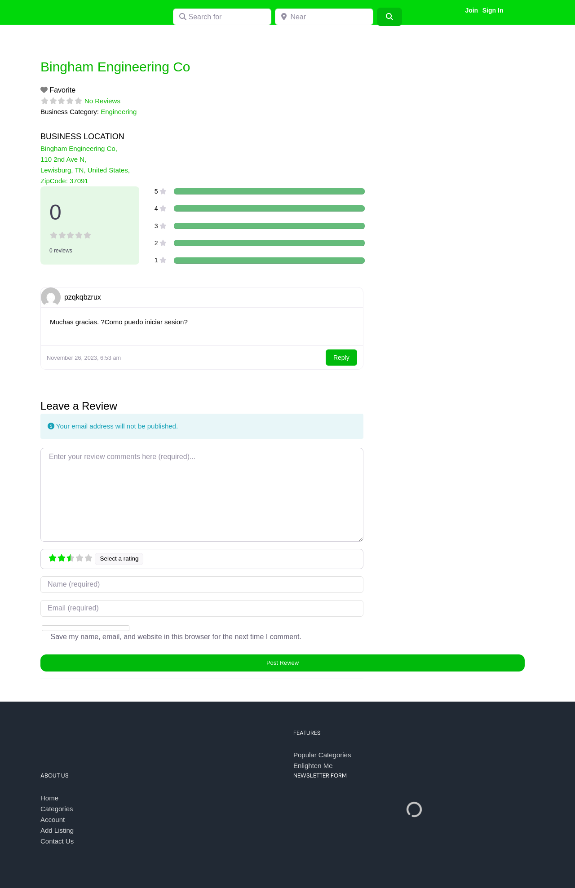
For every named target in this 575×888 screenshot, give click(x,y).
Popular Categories (322, 755)
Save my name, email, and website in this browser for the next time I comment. (175, 637)
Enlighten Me (313, 765)
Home (49, 798)
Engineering (119, 111)
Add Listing (57, 830)
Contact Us (57, 841)
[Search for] (222, 17)
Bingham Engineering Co (115, 66)
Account (52, 819)
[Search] (389, 17)
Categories (56, 809)
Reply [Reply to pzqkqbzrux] (341, 357)
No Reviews (102, 101)
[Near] (324, 17)
